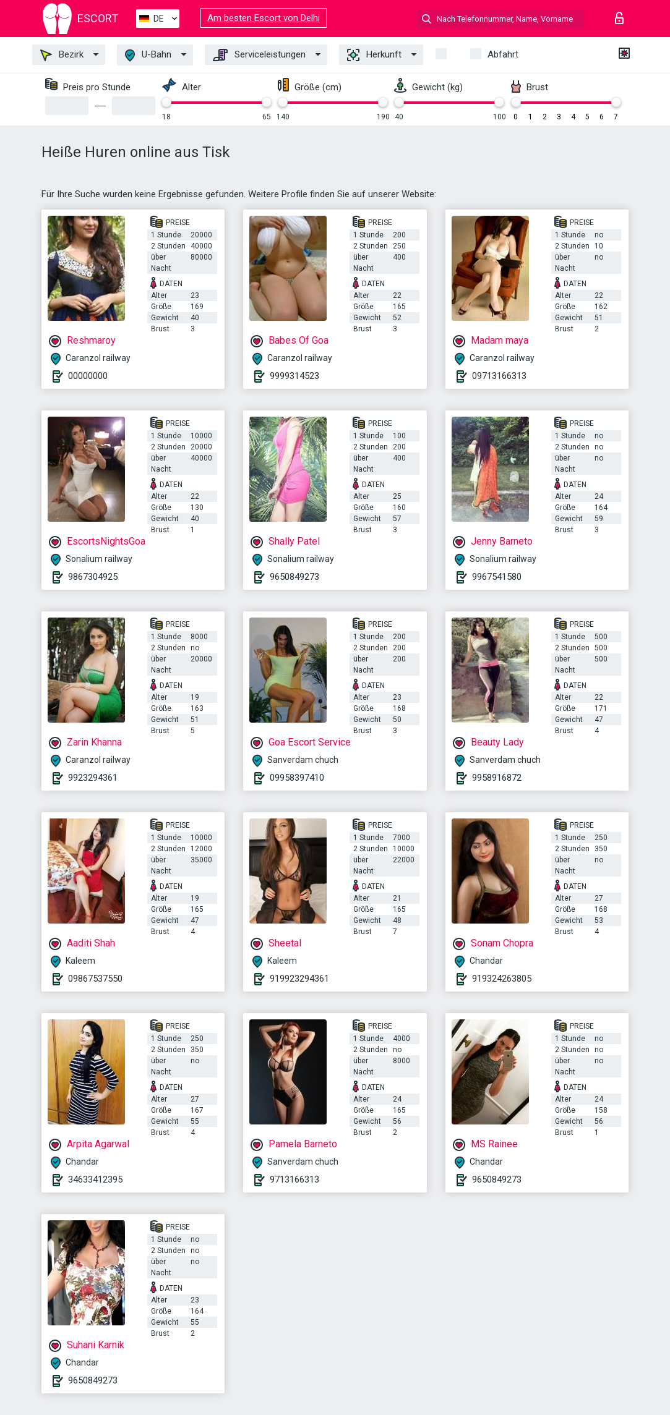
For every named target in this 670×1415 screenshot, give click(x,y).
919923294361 (299, 978)
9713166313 (294, 1179)
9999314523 (294, 375)
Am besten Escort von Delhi (263, 17)
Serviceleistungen (259, 55)
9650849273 (294, 576)
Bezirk (62, 55)
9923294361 (93, 777)
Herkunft (374, 55)
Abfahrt (502, 54)
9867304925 (93, 576)
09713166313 (499, 375)
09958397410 (297, 777)
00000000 (88, 375)
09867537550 (95, 978)
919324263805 (501, 978)
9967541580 (497, 576)
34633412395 (95, 1179)
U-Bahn (148, 55)
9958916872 (497, 777)
